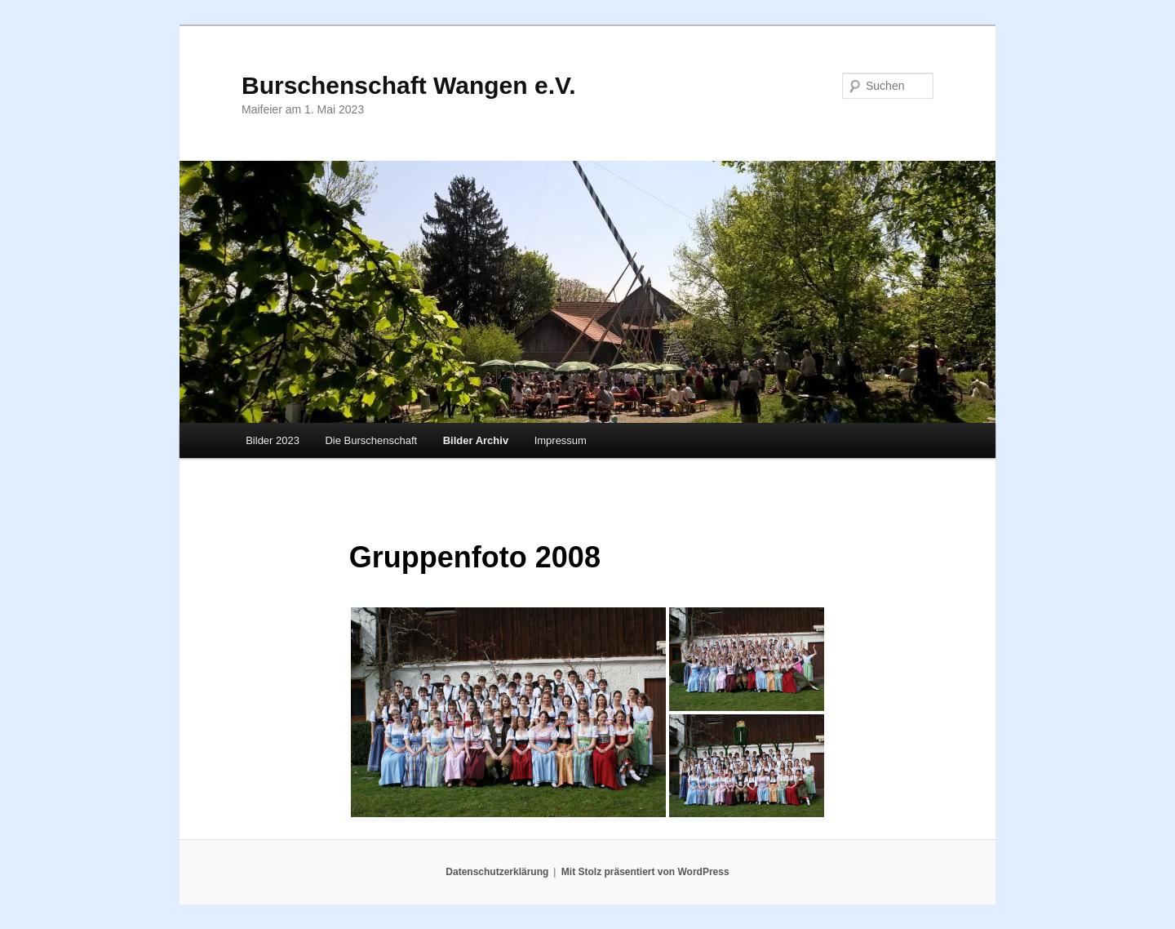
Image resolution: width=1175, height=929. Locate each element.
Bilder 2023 (272, 440)
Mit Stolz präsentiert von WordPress (645, 872)
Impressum (560, 440)
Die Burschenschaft (371, 440)
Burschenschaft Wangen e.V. (409, 85)
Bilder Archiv (475, 440)
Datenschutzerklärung (497, 872)
